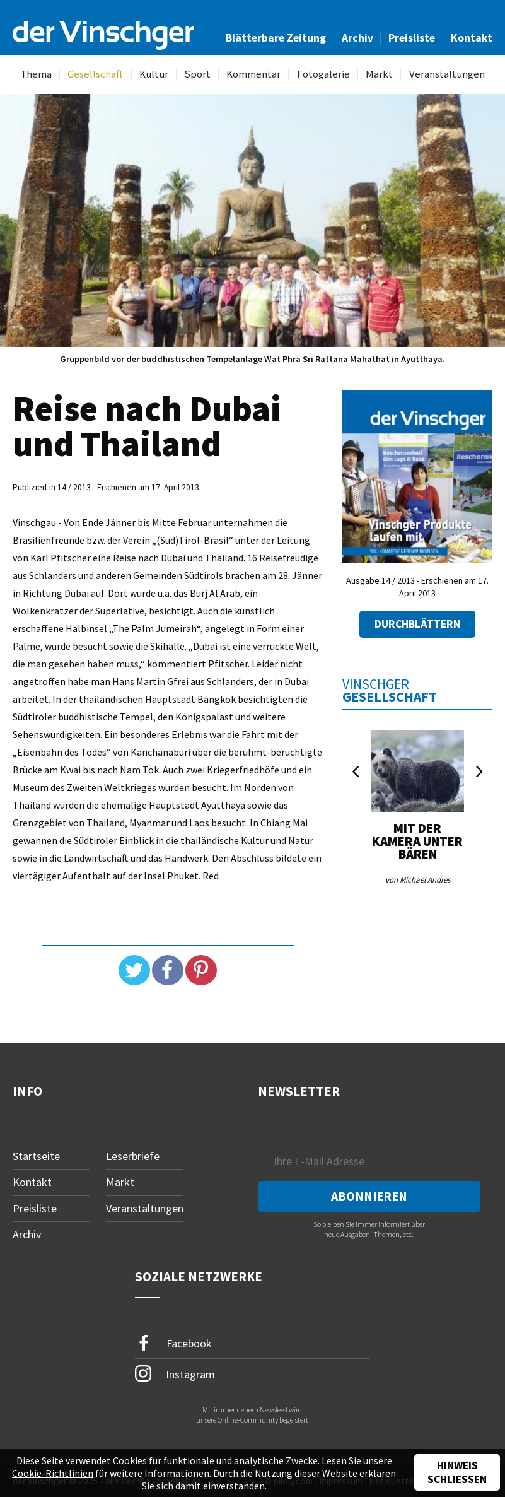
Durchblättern (417, 624)
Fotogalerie (323, 74)
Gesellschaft (95, 74)
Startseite (36, 1156)
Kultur (153, 74)
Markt (379, 74)
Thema (36, 74)
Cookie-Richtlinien (52, 1473)
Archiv (357, 38)
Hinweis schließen (457, 1472)
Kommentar (253, 74)
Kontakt (471, 38)
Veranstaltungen (447, 74)
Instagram (175, 1373)
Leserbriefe (133, 1156)
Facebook (173, 1343)
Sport (197, 74)
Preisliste (411, 38)
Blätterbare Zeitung (276, 38)
